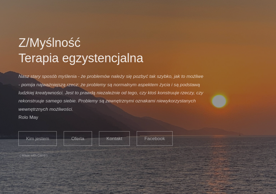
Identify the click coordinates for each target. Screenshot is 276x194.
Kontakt (114, 138)
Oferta (77, 138)
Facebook (154, 138)
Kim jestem (37, 138)
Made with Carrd (33, 155)
